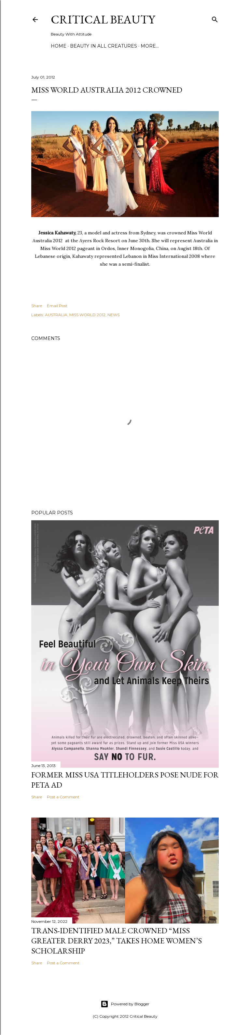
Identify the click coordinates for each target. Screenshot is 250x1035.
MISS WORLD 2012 (87, 314)
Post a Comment (63, 796)
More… (150, 46)
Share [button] (36, 305)
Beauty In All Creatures (103, 46)
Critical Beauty (103, 19)
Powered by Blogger (125, 1004)
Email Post (57, 305)
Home (58, 46)
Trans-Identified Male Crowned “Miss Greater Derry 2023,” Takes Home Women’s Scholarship (116, 940)
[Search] (215, 18)
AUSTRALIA (56, 314)
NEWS (113, 314)
